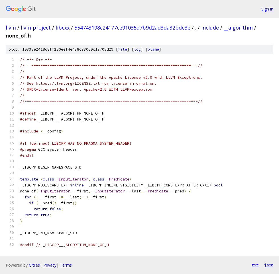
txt (255, 264)
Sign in (267, 9)
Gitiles (34, 265)
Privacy (49, 265)
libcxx (63, 27)
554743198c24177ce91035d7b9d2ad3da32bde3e (132, 27)
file (122, 49)
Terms (66, 265)
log (137, 49)
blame (153, 49)
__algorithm (238, 27)
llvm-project (36, 27)
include (210, 27)
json (268, 264)
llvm (11, 27)
